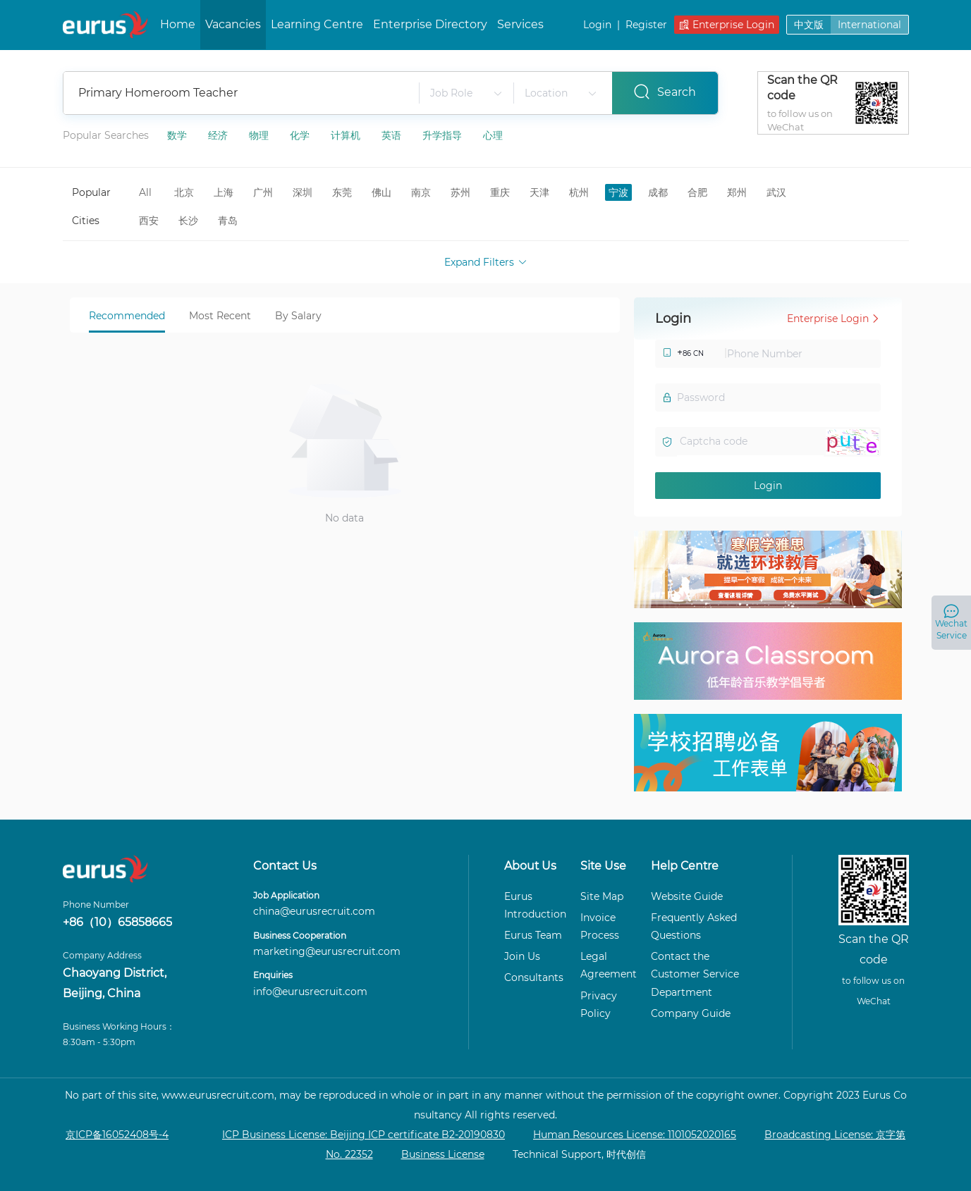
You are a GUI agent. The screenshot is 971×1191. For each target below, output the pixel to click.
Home (177, 24)
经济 (219, 134)
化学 (301, 134)
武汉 (776, 192)
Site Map (601, 896)
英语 (392, 134)
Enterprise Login (726, 25)
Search (664, 90)
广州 (263, 192)
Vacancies (233, 24)
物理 (260, 134)
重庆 (500, 192)
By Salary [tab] (298, 315)
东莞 (342, 192)
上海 (223, 192)
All (145, 192)
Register (646, 25)
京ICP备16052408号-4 (117, 1134)
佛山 (381, 192)
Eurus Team (533, 935)
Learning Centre (317, 24)
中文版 (809, 24)
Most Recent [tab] (220, 315)
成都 (658, 192)
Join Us (522, 956)
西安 (149, 220)
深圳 (302, 192)
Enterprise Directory (430, 24)
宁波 (618, 192)
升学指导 (443, 134)
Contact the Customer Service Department (695, 974)
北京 (184, 192)
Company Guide (691, 1013)
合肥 (697, 192)
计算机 (347, 134)
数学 (178, 134)
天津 (539, 192)
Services (520, 24)
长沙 (188, 220)
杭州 (579, 192)
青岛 (228, 220)
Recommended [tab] (127, 315)
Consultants (533, 977)
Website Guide (687, 896)
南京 (421, 192)
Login (597, 25)
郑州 (737, 192)
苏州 (460, 192)
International (869, 24)
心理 (493, 134)
